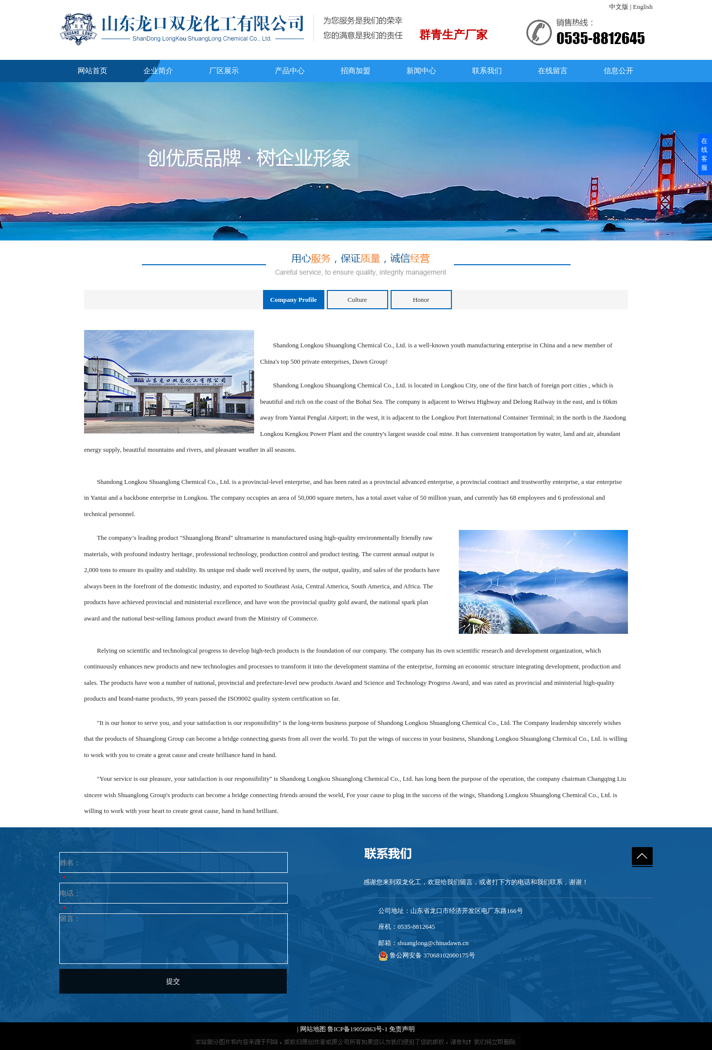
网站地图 (313, 1029)
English (643, 6)
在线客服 (704, 154)
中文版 (618, 6)
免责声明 (402, 1029)
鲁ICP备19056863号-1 (357, 1029)
